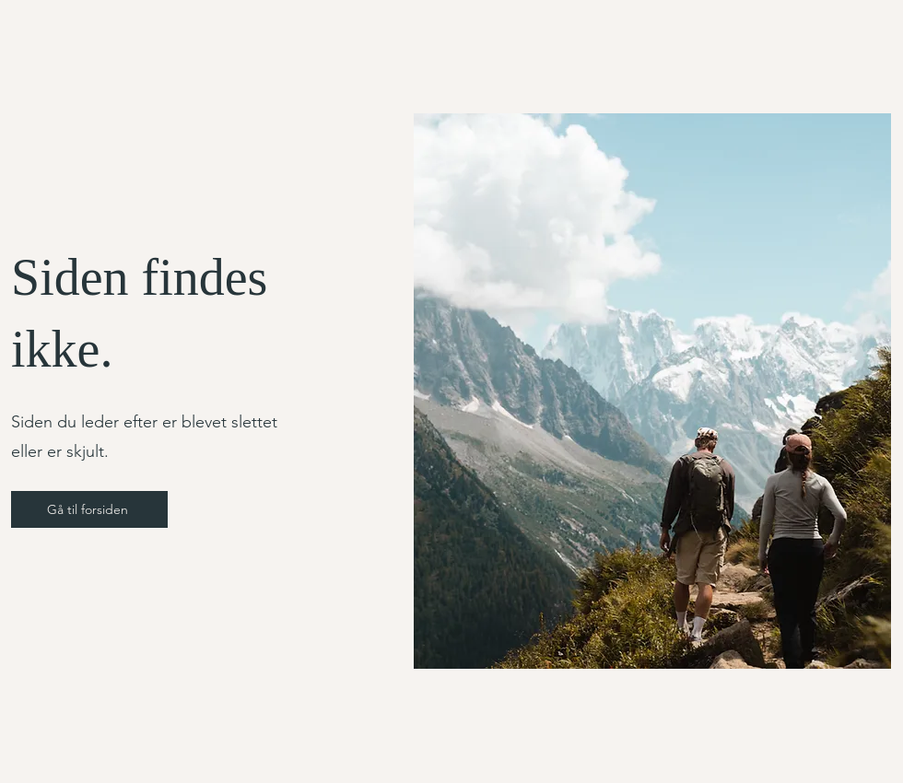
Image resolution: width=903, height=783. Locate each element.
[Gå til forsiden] (89, 509)
